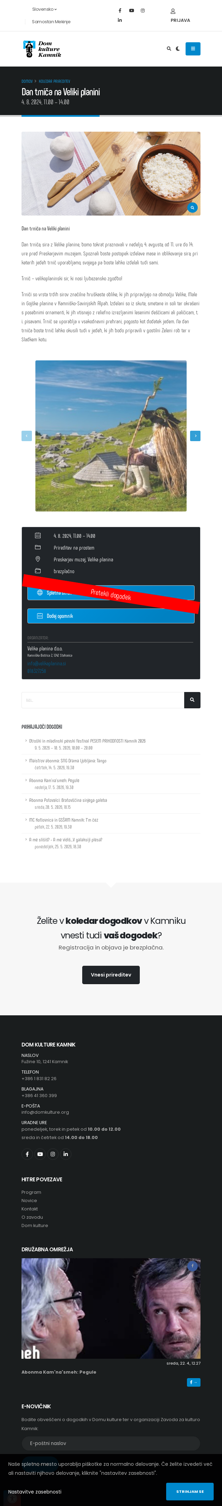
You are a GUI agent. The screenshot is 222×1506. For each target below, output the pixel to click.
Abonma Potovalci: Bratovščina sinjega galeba (68, 803)
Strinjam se (190, 1491)
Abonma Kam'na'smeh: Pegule (54, 783)
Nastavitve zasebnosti (34, 1491)
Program (31, 1192)
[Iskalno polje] (103, 700)
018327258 (36, 670)
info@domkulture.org (45, 1112)
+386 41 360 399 (39, 1095)
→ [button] (193, 1382)
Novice (29, 1200)
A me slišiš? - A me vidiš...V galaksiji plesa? (65, 843)
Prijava (180, 16)
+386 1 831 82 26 (39, 1079)
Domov (27, 81)
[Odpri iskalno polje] (169, 48)
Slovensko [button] (40, 9)
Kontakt (30, 1209)
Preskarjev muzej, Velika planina (83, 559)
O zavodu (32, 1217)
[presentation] (27, 436)
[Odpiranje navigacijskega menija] (193, 48)
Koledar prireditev (54, 81)
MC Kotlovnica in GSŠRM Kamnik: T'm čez (63, 823)
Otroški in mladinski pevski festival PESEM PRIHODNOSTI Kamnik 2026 (87, 744)
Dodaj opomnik (55, 615)
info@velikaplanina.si (46, 663)
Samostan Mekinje (51, 22)
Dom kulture (35, 1225)
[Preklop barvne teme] (178, 48)
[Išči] (192, 700)
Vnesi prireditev (111, 974)
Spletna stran (54, 592)
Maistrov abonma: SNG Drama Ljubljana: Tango (67, 764)
